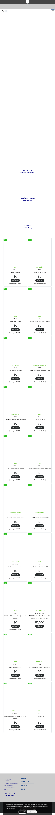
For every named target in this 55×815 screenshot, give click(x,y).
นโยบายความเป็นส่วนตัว (41, 806)
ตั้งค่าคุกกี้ (22, 812)
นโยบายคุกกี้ (12, 808)
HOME (23, 789)
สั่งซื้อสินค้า (15, 280)
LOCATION (24, 785)
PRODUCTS (25, 781)
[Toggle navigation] (53, 11)
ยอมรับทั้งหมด (32, 812)
